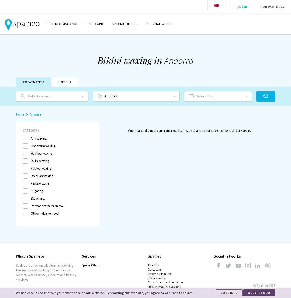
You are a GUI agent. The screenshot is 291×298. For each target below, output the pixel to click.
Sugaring (37, 187)
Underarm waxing (43, 142)
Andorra (35, 111)
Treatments (34, 79)
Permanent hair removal (47, 202)
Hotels (65, 79)
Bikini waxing (40, 157)
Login (242, 5)
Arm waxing (39, 135)
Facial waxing (40, 180)
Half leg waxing (41, 150)
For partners (272, 5)
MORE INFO (229, 293)
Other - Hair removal (45, 210)
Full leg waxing (41, 165)
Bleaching (38, 195)
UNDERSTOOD (259, 293)
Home (20, 111)
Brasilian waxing (42, 172)
